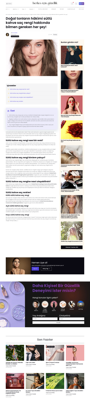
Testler (62, 9)
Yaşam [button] (31, 9)
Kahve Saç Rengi (24, 14)
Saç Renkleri (15, 14)
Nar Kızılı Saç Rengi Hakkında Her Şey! (71, 140)
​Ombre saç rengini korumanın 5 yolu (71, 241)
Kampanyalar (71, 9)
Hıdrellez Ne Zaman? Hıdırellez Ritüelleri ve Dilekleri (14, 363)
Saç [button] (23, 9)
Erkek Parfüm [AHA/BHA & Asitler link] (31, 346)
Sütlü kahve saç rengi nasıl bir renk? (19, 89)
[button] (72, 3)
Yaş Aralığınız (38, 315)
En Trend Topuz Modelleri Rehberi (33, 391)
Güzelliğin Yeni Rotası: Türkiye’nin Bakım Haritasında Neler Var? (74, 364)
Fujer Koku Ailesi (30, 362)
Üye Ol (35, 268)
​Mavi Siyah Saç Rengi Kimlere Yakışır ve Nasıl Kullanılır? (69, 91)
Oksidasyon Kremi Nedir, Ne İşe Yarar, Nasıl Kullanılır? (70, 190)
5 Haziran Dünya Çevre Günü (54, 391)
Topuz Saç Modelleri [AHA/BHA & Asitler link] (32, 375)
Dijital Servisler (43, 9)
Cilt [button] (7, 9)
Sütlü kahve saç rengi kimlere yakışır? (19, 93)
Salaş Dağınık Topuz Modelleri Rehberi (74, 391)
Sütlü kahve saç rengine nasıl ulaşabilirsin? (20, 97)
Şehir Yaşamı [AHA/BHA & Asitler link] (71, 346)
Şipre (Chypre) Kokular (52, 362)
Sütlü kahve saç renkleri (15, 101)
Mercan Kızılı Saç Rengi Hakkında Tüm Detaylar (71, 116)
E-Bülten (9, 3)
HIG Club (81, 9)
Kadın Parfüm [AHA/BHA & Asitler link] (51, 346)
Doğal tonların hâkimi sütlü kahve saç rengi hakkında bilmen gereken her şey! (49, 14)
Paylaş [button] (55, 34)
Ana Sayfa (8, 14)
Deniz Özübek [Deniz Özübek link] (12, 366)
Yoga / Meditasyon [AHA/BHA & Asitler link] (12, 346)
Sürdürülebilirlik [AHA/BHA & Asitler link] (51, 375)
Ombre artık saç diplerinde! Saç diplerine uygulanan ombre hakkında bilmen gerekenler (70, 216)
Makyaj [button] (15, 9)
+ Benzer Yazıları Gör (71, 247)
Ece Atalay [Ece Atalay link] (52, 364)
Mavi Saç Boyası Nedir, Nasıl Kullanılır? (69, 66)
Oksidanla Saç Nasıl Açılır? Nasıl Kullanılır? (70, 165)
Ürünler (53, 9)
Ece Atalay (14, 32)
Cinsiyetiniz (64, 315)
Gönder (58, 322)
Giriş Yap (81, 3)
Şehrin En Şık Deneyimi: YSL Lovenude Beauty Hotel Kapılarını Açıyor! (13, 392)
